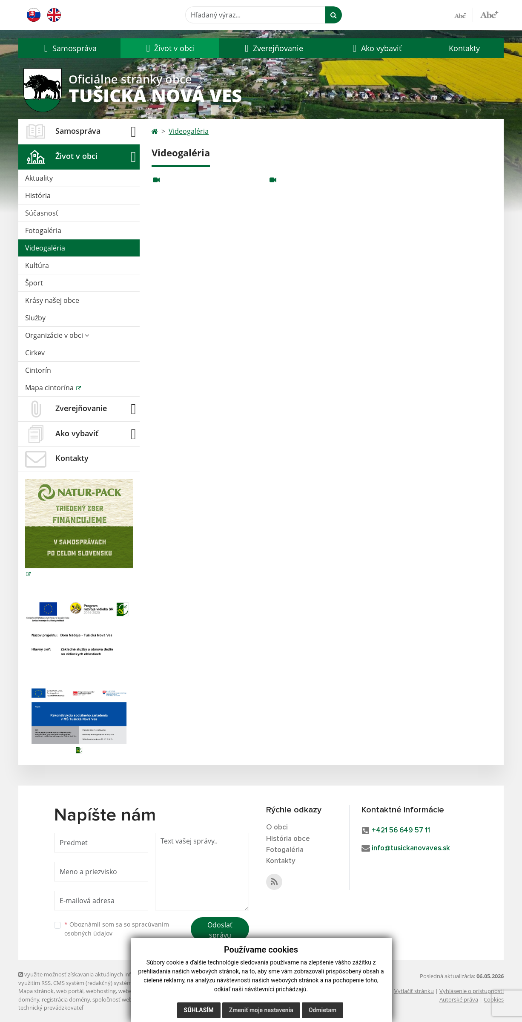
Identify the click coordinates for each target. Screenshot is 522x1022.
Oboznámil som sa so (116, 928)
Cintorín (38, 370)
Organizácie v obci (57, 335)
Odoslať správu (219, 930)
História (38, 195)
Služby (35, 317)
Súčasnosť (41, 213)
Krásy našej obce (52, 300)
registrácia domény (66, 999)
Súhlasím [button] (199, 1010)
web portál (69, 991)
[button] (69, 48)
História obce (288, 839)
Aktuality (39, 178)
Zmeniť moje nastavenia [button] (261, 1010)
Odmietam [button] (322, 1010)
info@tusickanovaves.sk (411, 848)
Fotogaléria (43, 230)
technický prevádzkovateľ (50, 1007)
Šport (34, 283)
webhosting (101, 991)
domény (28, 999)
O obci (277, 827)
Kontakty (464, 48)
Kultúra (37, 265)
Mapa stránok (36, 991)
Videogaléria (45, 248)
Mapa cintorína (50, 387)
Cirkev (35, 352)
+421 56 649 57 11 (401, 830)
